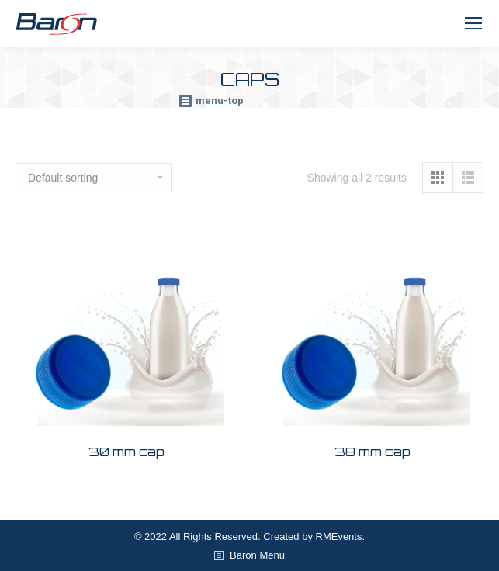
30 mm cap (126, 451)
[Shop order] (94, 177)
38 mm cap (372, 451)
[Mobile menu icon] (473, 23)
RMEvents (339, 536)
